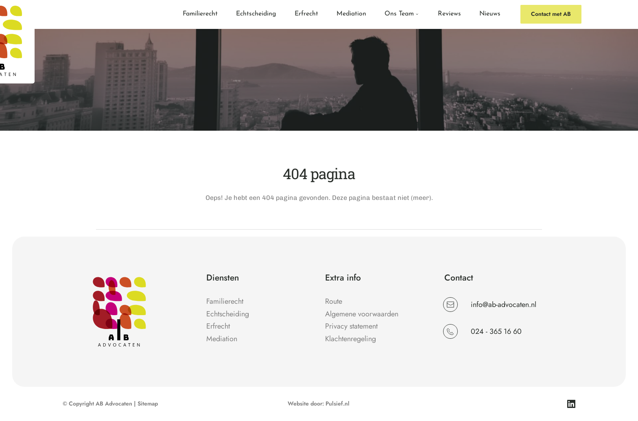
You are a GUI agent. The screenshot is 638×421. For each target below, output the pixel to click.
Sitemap (148, 403)
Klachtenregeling (351, 338)
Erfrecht (218, 326)
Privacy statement (351, 326)
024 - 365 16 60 (496, 331)
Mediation (221, 338)
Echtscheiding (227, 314)
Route (333, 301)
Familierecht (224, 301)
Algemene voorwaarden (361, 314)
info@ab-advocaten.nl (504, 304)
